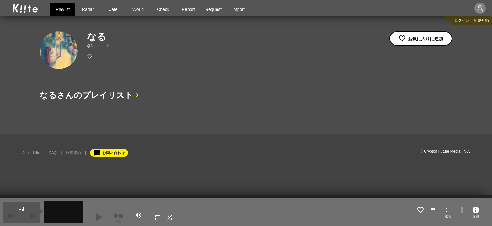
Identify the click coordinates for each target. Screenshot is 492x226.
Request (213, 9)
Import (238, 9)
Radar (88, 9)
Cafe (113, 9)
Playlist (63, 9)
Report (188, 9)
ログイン (461, 20)
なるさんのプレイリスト (86, 95)
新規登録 (481, 20)
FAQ (53, 153)
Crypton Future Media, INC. (447, 151)
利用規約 (73, 153)
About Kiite (31, 153)
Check (163, 9)
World (138, 9)
